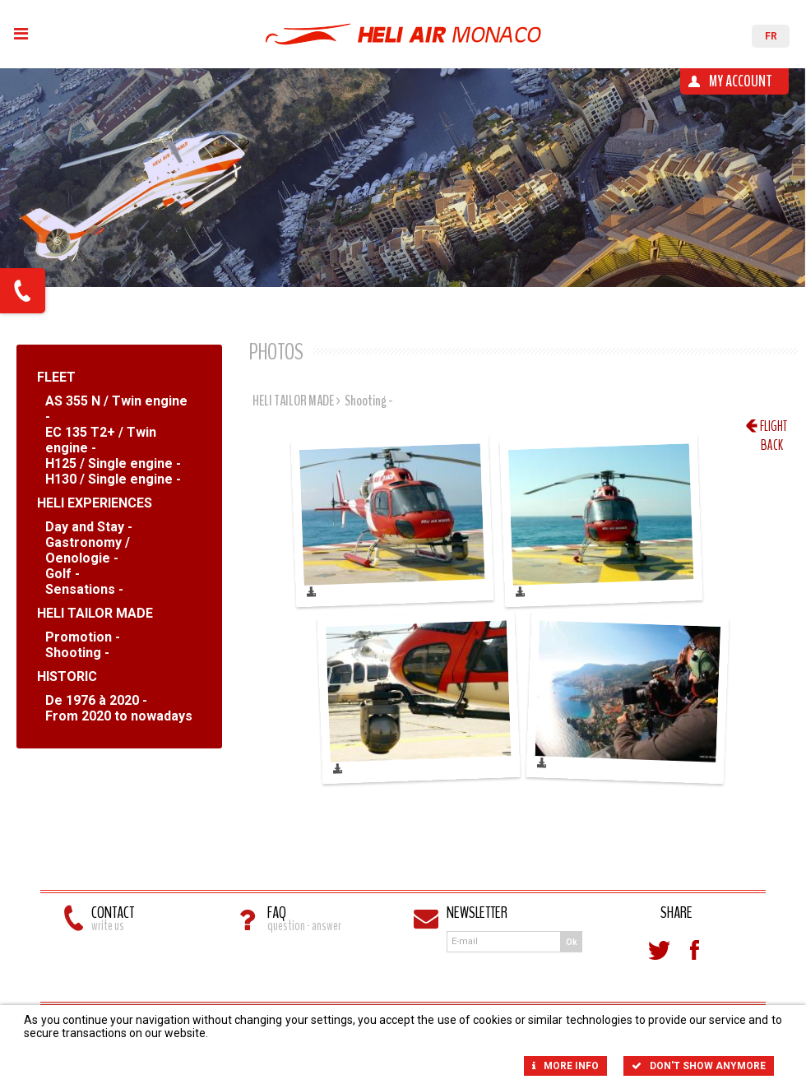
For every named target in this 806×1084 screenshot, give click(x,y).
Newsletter (477, 915)
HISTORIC (67, 676)
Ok (571, 942)
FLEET (56, 377)
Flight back (773, 426)
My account (740, 81)
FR (771, 36)
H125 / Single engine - (113, 463)
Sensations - (84, 589)
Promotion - (82, 637)
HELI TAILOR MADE (95, 613)
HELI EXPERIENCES (94, 503)
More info (565, 1066)
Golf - (62, 573)
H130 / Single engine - (113, 479)
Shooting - (77, 652)
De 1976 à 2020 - (96, 700)
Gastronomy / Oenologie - (87, 550)
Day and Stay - (88, 527)
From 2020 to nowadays (118, 716)
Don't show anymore (699, 1066)
